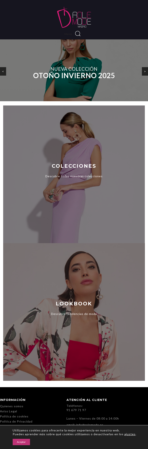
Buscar (77, 33)
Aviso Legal (8, 411)
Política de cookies (14, 416)
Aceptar (21, 441)
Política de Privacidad (16, 421)
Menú (69, 34)
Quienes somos (11, 406)
